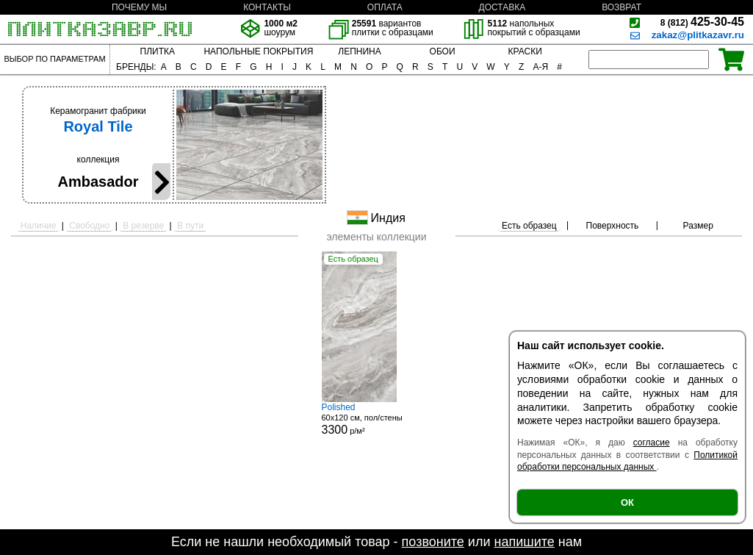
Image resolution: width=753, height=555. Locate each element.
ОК (627, 502)
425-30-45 (702, 21)
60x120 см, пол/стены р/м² (377, 419)
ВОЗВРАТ (621, 7)
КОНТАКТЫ (267, 7)
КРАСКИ (525, 51)
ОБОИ (442, 51)
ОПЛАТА (385, 7)
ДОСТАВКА (502, 7)
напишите (524, 541)
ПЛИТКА (157, 51)
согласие (651, 442)
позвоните (433, 541)
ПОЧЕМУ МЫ (139, 7)
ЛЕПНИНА (359, 51)
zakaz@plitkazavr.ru (698, 34)
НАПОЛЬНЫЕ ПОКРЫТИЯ (258, 51)
